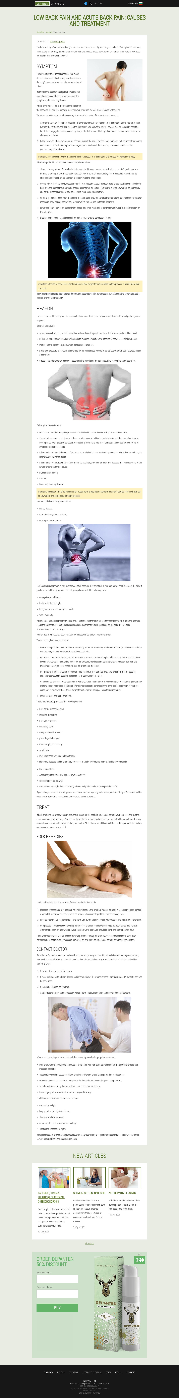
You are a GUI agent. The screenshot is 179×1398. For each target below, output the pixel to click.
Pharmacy (48, 1372)
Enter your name (44, 1272)
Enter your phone (44, 1287)
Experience (73, 1372)
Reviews (60, 1372)
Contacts (131, 1372)
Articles (118, 1372)
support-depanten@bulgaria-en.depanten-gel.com (89, 1383)
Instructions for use (92, 1372)
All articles (89, 1243)
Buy (57, 1307)
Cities (108, 1372)
